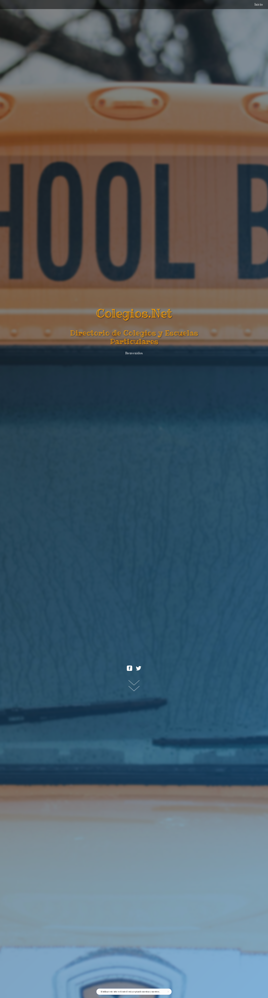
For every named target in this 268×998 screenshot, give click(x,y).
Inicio (258, 4)
